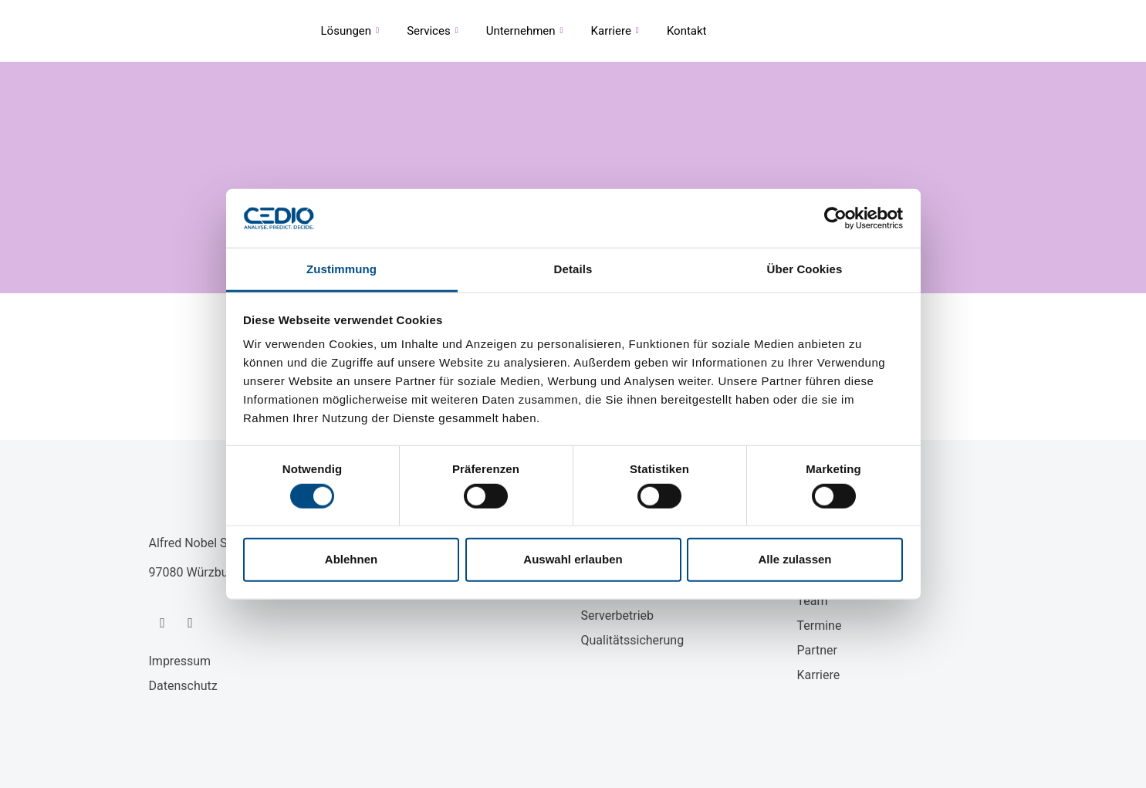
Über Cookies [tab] (805, 269)
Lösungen (350, 31)
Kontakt (687, 31)
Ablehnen (351, 559)
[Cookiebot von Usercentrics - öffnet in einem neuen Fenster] (835, 218)
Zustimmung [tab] (341, 269)
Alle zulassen (794, 559)
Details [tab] (573, 269)
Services (432, 31)
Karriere (615, 31)
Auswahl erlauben (572, 559)
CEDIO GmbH (171, 30)
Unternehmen (524, 31)
